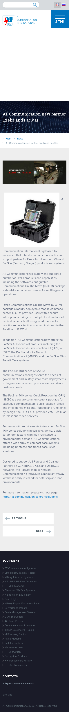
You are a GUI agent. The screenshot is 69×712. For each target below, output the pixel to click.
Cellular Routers (14, 643)
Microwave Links (14, 647)
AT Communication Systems (20, 568)
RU (64, 5)
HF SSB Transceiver (16, 665)
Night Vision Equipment (18, 594)
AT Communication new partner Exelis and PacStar (32, 143)
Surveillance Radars (16, 608)
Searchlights (12, 599)
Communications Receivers (20, 625)
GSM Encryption (14, 616)
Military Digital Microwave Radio (22, 603)
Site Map (7, 694)
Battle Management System (20, 612)
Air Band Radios (14, 621)
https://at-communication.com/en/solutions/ (31, 497)
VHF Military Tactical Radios (20, 572)
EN (57, 5)
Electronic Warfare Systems (20, 590)
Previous (19, 518)
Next (40, 531)
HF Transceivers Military (18, 660)
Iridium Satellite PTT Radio (19, 629)
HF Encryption (13, 651)
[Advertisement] (34, 64)
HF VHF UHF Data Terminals (21, 581)
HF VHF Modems (14, 586)
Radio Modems (13, 638)
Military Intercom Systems (19, 577)
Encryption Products (16, 656)
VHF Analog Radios (16, 634)
